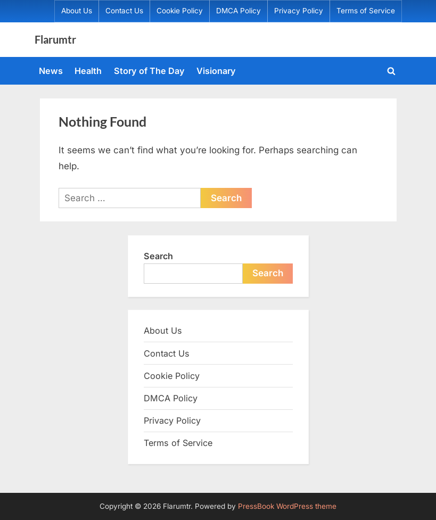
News (51, 70)
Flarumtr (55, 39)
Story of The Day (149, 70)
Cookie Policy (180, 10)
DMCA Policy (238, 10)
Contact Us (124, 10)
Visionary (216, 70)
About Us (76, 10)
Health (88, 70)
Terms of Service (365, 10)
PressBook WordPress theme (287, 506)
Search (158, 256)
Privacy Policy (298, 10)
